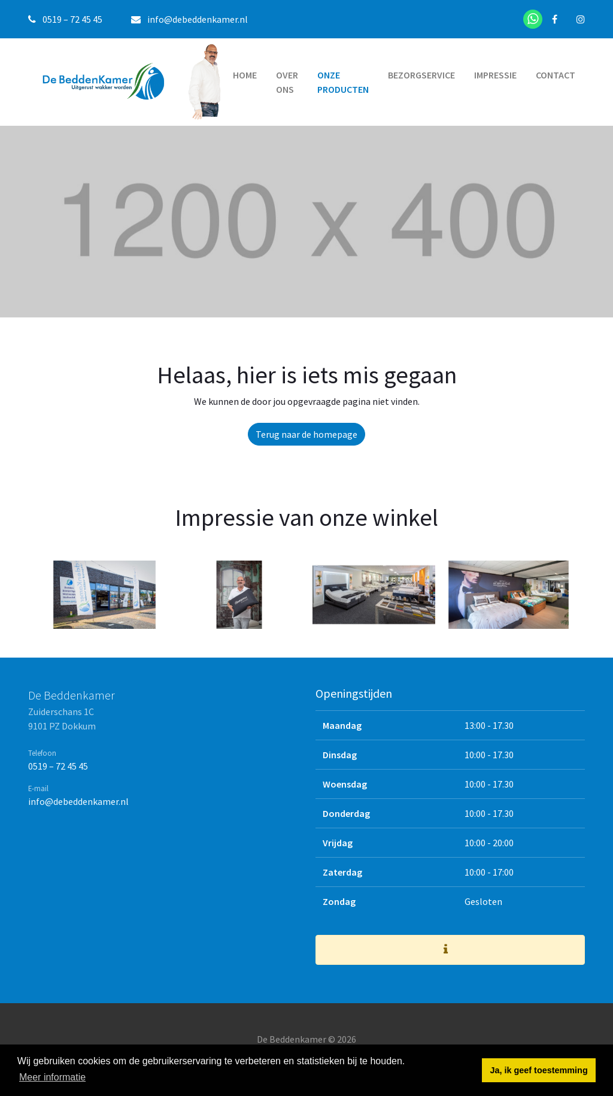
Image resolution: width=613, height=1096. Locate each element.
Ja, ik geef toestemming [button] (539, 1070)
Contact (555, 75)
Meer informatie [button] (52, 1077)
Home (245, 75)
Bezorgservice (421, 75)
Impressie (495, 75)
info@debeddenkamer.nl (197, 19)
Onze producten (343, 82)
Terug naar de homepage (306, 434)
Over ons (287, 82)
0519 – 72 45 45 (58, 766)
